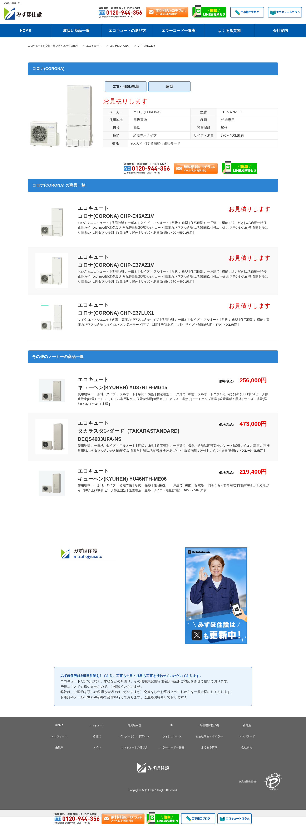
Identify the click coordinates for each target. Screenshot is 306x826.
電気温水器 (134, 734)
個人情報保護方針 (248, 790)
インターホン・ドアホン (134, 745)
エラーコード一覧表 (178, 31)
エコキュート (96, 734)
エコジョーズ (59, 745)
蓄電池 (246, 734)
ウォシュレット (172, 745)
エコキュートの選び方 (127, 31)
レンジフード (247, 745)
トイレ (96, 756)
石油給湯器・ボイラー (209, 745)
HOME (25, 31)
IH (171, 734)
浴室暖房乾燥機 (209, 734)
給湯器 (96, 745)
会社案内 (280, 31)
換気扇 (59, 756)
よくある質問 (229, 31)
